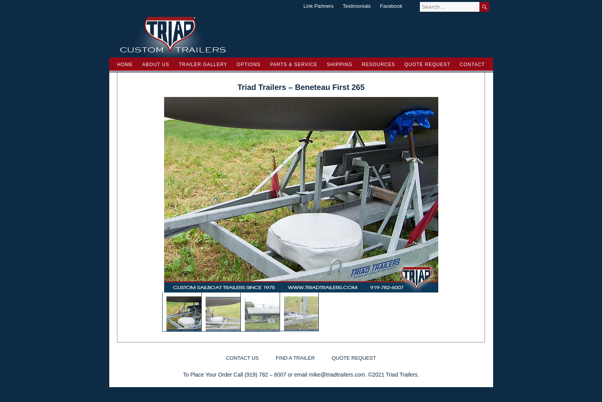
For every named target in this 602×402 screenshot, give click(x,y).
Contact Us (242, 358)
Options (248, 64)
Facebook (391, 6)
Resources (378, 64)
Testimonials (357, 6)
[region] (301, 214)
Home (125, 64)
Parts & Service (293, 64)
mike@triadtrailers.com (337, 374)
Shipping (339, 64)
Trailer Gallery (203, 64)
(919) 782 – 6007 (265, 374)
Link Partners (319, 6)
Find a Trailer (295, 358)
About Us (155, 64)
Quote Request (427, 64)
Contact (472, 64)
